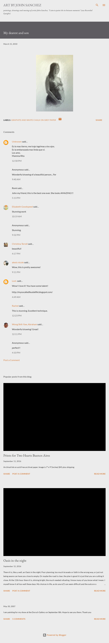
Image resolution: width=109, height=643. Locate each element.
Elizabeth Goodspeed (22, 206)
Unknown (17, 141)
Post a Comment (11, 360)
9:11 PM (16, 272)
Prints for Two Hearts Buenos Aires (26, 455)
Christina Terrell (20, 243)
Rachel (15, 305)
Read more (100, 474)
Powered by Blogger (54, 635)
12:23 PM (17, 315)
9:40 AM (16, 179)
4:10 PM (16, 352)
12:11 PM (17, 334)
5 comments (18, 619)
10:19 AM (17, 216)
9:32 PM (16, 235)
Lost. (14, 280)
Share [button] (99, 120)
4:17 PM (16, 253)
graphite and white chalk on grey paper (33, 120)
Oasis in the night (14, 560)
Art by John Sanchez (22, 5)
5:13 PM (16, 197)
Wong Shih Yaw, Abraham (24, 324)
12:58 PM (17, 160)
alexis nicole (18, 262)
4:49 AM (16, 297)
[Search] (97, 5)
